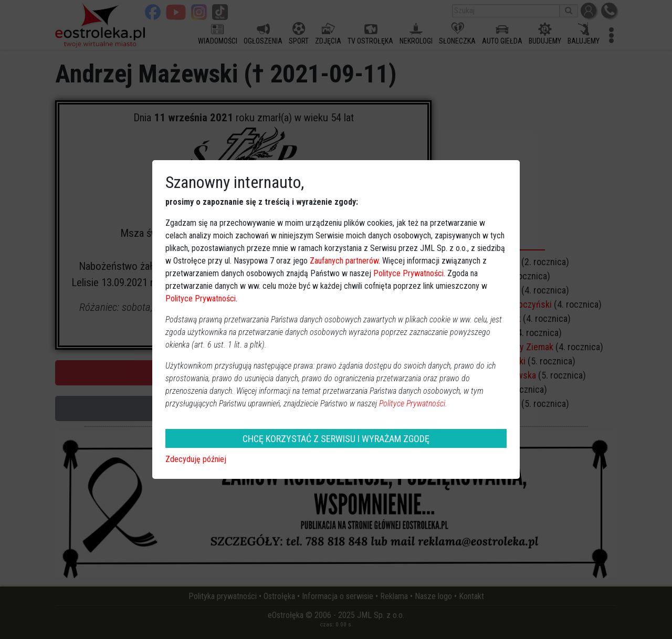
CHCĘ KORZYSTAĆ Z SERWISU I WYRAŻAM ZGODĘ (336, 438)
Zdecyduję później (195, 459)
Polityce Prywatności (408, 273)
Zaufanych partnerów (344, 261)
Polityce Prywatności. (413, 403)
